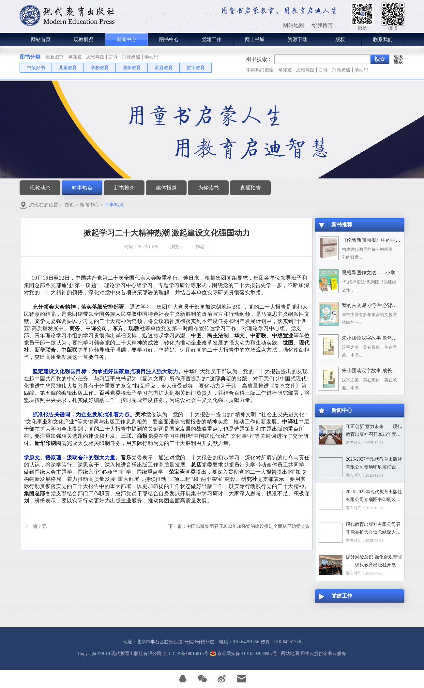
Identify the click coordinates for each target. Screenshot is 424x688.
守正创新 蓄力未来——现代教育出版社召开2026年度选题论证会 (374, 431)
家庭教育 (164, 67)
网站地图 (289, 653)
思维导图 (95, 56)
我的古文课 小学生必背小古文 (374, 305)
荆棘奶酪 (131, 56)
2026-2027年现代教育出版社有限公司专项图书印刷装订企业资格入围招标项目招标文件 (374, 496)
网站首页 (41, 39)
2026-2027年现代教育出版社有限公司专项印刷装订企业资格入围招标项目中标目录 (374, 464)
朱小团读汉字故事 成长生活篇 (374, 370)
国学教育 (132, 67)
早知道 (75, 56)
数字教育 (196, 67)
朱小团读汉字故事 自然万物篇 (374, 338)
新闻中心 (89, 204)
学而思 (151, 56)
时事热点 (114, 204)
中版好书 (36, 67)
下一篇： (239, 526)
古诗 (113, 56)
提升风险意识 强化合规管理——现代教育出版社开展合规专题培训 (374, 562)
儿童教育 (68, 67)
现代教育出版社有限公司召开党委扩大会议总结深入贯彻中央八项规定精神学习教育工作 (373, 529)
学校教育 (100, 67)
